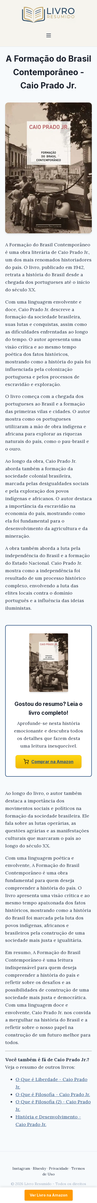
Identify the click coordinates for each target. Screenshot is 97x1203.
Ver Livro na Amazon (49, 1195)
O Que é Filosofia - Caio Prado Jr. (53, 1094)
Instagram (21, 1168)
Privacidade (59, 1168)
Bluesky (39, 1168)
